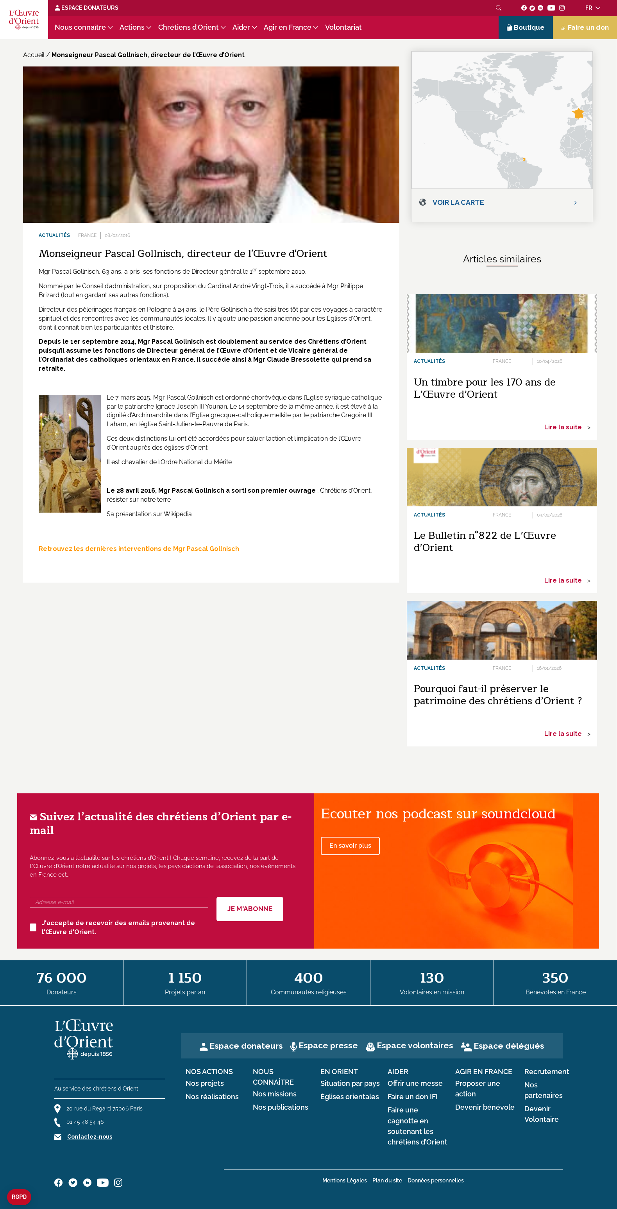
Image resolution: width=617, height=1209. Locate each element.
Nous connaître (80, 27)
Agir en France (287, 27)
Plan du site (387, 1180)
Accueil (34, 55)
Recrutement (546, 1072)
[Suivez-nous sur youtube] (551, 8)
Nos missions (275, 1094)
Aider (241, 27)
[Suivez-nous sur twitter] (532, 8)
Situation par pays (350, 1083)
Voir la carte (458, 202)
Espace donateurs (246, 1046)
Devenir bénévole (485, 1107)
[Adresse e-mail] (119, 902)
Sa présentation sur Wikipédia (149, 514)
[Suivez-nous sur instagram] (562, 8)
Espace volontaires (415, 1045)
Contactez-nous (89, 1137)
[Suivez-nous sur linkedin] (541, 8)
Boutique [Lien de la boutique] (526, 27)
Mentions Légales (344, 1180)
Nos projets (205, 1083)
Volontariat (343, 27)
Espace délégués (509, 1046)
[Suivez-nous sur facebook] (524, 8)
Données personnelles (436, 1180)
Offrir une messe (415, 1083)
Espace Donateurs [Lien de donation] (86, 8)
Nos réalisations (212, 1097)
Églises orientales (349, 1097)
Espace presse (328, 1045)
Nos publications (280, 1107)
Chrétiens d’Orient (188, 27)
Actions (132, 27)
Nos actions (209, 1072)
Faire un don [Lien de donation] (585, 27)
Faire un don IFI (413, 1097)
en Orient (339, 1072)
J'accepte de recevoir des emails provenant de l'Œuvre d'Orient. (112, 927)
